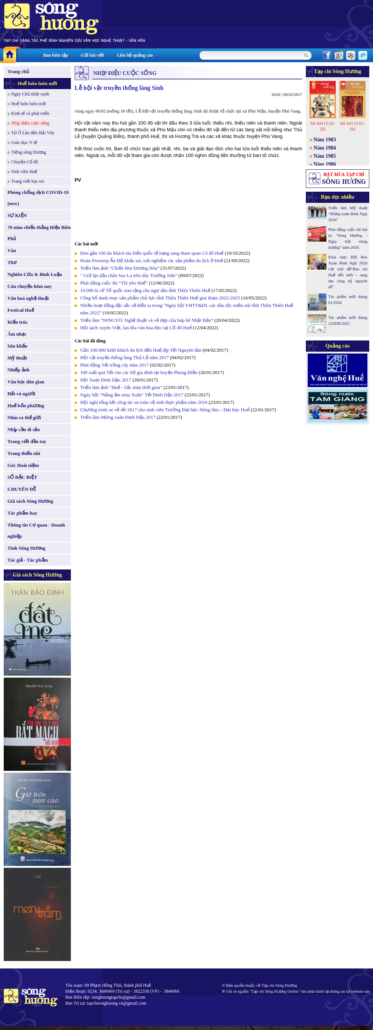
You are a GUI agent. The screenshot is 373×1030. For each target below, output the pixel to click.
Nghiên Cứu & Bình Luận (34, 274)
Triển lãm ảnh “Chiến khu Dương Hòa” (119, 268)
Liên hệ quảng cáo (135, 55)
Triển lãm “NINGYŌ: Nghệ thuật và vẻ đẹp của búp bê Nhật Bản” (146, 320)
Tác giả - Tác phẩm (27, 560)
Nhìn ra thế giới (24, 417)
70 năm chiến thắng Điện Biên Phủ (38, 232)
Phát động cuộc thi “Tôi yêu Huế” (114, 283)
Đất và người (21, 393)
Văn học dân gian (25, 381)
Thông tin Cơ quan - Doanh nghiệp (36, 530)
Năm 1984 (325, 148)
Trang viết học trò (27, 181)
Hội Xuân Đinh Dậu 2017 (105, 380)
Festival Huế (20, 310)
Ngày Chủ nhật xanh (30, 94)
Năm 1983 (325, 139)
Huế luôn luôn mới (37, 83)
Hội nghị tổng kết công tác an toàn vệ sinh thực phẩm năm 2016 (143, 402)
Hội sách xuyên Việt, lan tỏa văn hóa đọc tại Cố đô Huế (136, 327)
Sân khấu (17, 346)
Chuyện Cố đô (24, 161)
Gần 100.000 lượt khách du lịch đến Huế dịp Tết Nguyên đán (140, 350)
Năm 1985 (325, 156)
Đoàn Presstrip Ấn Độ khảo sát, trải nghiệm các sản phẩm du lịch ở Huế (151, 260)
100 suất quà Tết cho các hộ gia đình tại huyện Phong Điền (138, 372)
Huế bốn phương (25, 405)
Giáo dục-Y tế (24, 142)
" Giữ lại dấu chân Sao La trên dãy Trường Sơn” (128, 275)
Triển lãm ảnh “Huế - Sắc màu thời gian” (121, 387)
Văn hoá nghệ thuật (28, 298)
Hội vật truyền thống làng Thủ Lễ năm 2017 (124, 357)
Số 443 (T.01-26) (352, 126)
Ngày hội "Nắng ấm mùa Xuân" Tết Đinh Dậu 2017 (131, 395)
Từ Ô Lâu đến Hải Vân (32, 132)
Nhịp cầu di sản (23, 429)
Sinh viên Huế (24, 171)
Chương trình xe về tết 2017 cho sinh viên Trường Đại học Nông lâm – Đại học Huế (165, 409)
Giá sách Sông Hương (30, 501)
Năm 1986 (325, 164)
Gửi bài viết (92, 55)
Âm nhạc (16, 334)
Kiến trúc (17, 322)
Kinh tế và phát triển (30, 113)
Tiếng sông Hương (28, 152)
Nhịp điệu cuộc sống (30, 123)
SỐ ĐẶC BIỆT (22, 477)
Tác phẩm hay (22, 513)
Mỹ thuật (17, 358)
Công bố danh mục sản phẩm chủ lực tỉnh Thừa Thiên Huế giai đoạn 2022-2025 (160, 298)
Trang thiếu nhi (23, 453)
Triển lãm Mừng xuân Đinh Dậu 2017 (118, 417)
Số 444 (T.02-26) (322, 126)
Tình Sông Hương (26, 548)
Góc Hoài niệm (23, 465)
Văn (11, 250)
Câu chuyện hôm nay (29, 286)
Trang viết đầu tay (26, 441)
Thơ (11, 262)
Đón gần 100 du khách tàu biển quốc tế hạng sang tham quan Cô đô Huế (152, 253)
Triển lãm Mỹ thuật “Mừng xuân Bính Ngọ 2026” (347, 213)
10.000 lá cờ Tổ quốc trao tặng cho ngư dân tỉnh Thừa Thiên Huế (145, 290)
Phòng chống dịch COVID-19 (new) (38, 197)
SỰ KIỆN (17, 215)
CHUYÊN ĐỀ (21, 489)
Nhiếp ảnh (18, 370)
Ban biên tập (55, 55)
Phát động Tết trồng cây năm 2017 (114, 365)
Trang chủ (18, 71)
